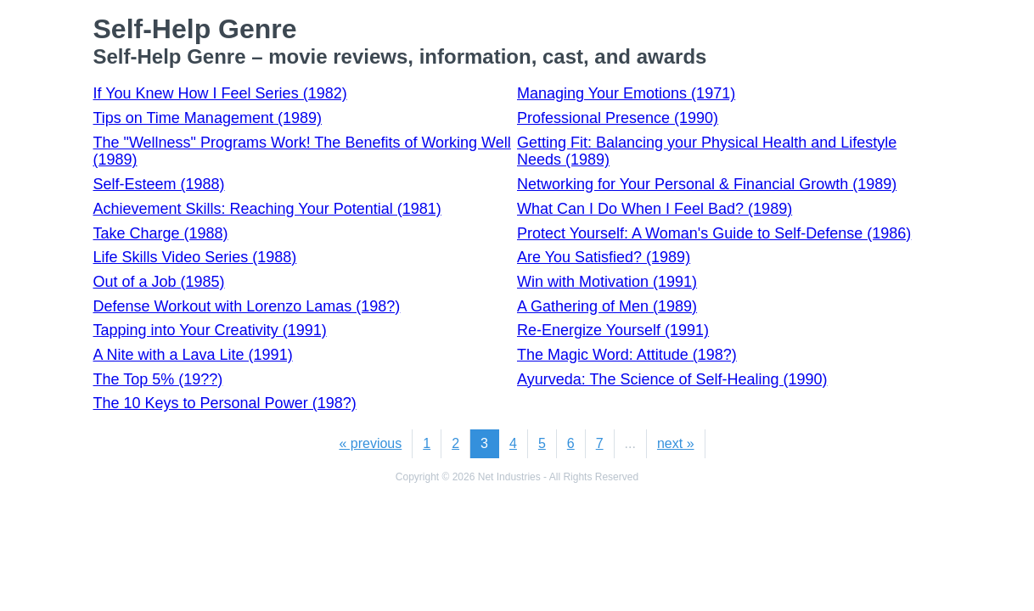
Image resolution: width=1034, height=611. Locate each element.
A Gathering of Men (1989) (607, 306)
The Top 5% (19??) (158, 379)
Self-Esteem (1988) (159, 184)
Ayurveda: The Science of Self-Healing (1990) (672, 379)
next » (675, 443)
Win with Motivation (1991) (607, 281)
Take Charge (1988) (160, 233)
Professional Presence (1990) (617, 117)
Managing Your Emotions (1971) (626, 93)
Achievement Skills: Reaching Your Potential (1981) (267, 208)
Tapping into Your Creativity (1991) (210, 330)
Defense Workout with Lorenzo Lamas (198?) (247, 306)
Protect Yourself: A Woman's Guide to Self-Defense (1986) (714, 233)
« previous (370, 443)
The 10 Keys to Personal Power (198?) (225, 403)
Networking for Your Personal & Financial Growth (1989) (706, 184)
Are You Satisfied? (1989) (603, 257)
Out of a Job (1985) (159, 281)
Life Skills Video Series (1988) (195, 257)
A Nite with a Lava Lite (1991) (193, 354)
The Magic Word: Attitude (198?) (627, 354)
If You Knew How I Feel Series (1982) (220, 93)
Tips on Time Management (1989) (207, 117)
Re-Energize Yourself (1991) (613, 330)
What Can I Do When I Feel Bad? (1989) (654, 208)
